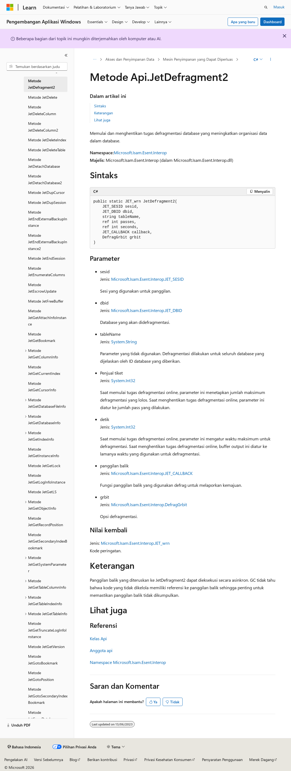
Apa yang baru (243, 21)
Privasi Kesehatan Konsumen (167, 759)
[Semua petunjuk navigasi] (94, 59)
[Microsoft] (9, 7)
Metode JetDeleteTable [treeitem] (46, 149)
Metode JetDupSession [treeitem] (47, 202)
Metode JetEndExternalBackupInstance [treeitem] (47, 219)
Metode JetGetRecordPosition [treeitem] (45, 521)
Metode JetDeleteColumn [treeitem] (42, 110)
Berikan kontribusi (102, 759)
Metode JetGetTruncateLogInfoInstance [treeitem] (47, 630)
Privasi (129, 759)
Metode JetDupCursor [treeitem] (46, 192)
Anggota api (101, 650)
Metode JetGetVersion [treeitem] (46, 646)
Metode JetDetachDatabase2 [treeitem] (45, 179)
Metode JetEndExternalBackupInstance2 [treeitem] (47, 242)
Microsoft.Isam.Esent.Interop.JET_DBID (146, 310)
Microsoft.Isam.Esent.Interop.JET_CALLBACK (152, 473)
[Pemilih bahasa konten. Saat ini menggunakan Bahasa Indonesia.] (24, 747)
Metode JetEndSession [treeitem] (46, 258)
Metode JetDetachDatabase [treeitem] (44, 163)
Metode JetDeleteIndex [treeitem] (47, 139)
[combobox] (36, 66)
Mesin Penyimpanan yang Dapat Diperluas (198, 59)
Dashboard (272, 21)
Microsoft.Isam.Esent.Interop (140, 152)
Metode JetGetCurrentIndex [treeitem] (44, 370)
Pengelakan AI (16, 759)
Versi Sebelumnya (48, 759)
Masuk (279, 6)
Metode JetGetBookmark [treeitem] (41, 337)
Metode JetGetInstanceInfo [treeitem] (43, 452)
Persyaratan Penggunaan (222, 759)
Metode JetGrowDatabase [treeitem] (42, 716)
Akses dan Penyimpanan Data (129, 59)
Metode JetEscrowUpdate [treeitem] (42, 288)
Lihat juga (102, 119)
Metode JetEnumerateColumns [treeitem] (46, 271)
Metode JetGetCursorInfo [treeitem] (42, 387)
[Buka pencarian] (266, 7)
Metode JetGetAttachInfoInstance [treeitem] (47, 317)
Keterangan (103, 112)
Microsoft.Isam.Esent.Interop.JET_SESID (147, 279)
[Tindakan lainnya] (270, 59)
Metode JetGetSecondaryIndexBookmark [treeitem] (47, 541)
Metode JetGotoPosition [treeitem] (41, 676)
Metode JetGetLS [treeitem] (42, 491)
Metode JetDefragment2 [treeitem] (41, 84)
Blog (73, 759)
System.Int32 (123, 380)
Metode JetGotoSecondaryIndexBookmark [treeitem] (47, 696)
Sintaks (100, 105)
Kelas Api (98, 638)
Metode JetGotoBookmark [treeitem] (43, 660)
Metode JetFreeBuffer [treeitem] (45, 301)
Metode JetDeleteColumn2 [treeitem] (43, 127)
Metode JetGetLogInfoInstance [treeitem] (46, 479)
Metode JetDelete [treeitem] (42, 97)
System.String (124, 341)
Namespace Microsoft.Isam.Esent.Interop (128, 662)
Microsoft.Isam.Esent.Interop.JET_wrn (135, 543)
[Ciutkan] (66, 55)
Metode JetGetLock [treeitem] (44, 465)
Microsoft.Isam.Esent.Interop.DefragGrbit (149, 504)
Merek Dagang (261, 759)
